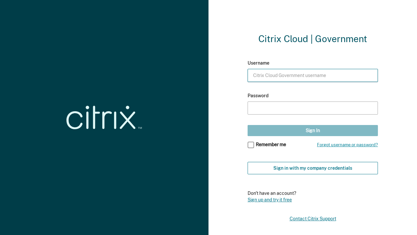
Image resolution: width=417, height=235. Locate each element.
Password (258, 95)
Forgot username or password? (347, 144)
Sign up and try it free (270, 199)
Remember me (271, 144)
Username (258, 63)
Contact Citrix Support (313, 218)
